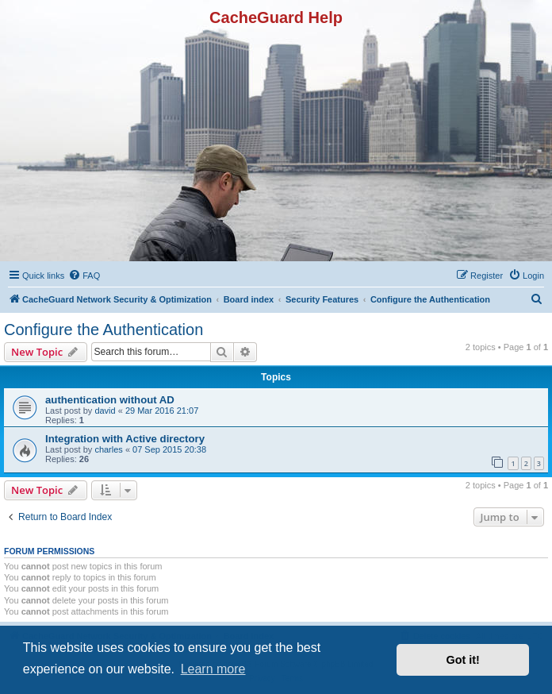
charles (108, 449)
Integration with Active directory (125, 439)
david (104, 410)
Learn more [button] (213, 669)
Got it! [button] (463, 660)
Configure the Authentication (103, 329)
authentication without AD (109, 400)
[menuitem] (84, 275)
